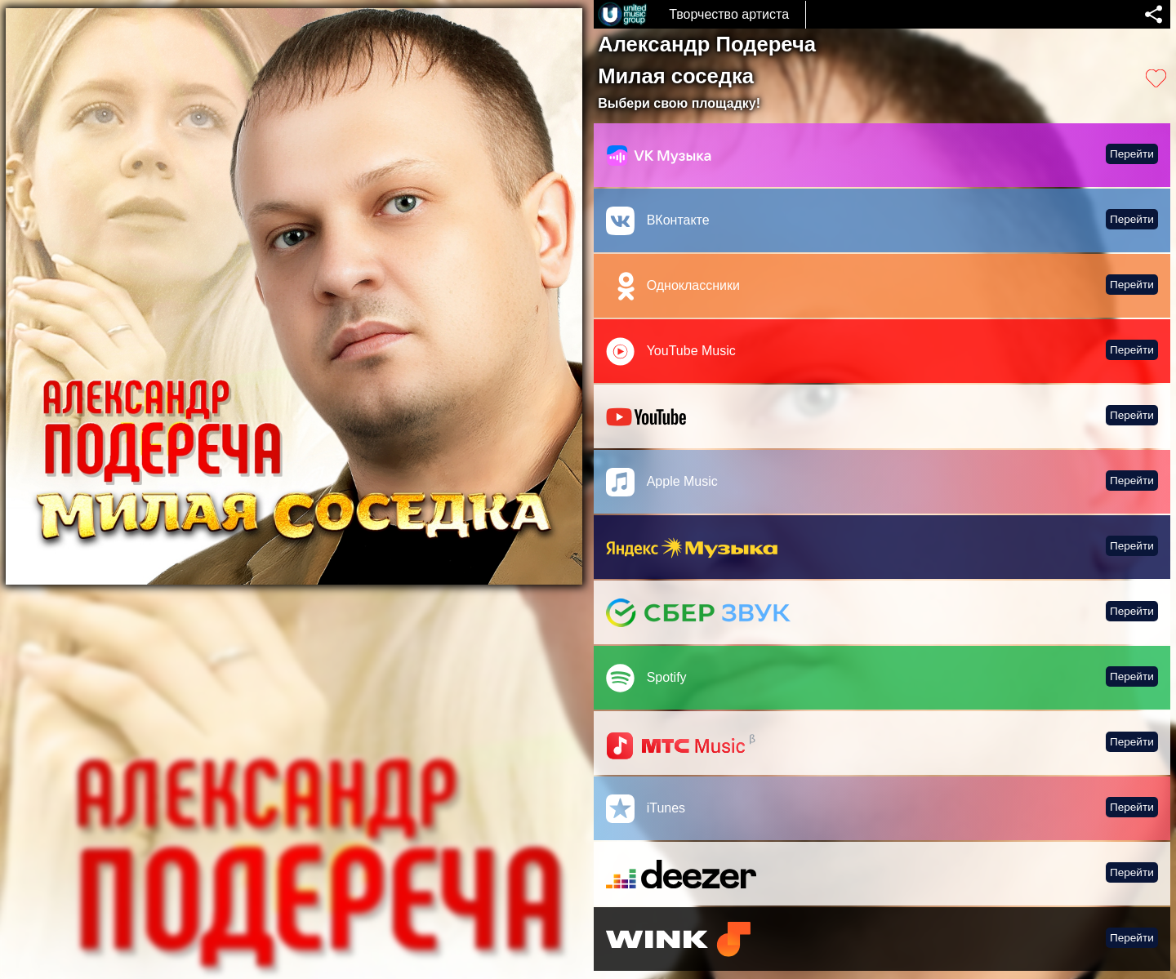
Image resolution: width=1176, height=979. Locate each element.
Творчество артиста (729, 14)
